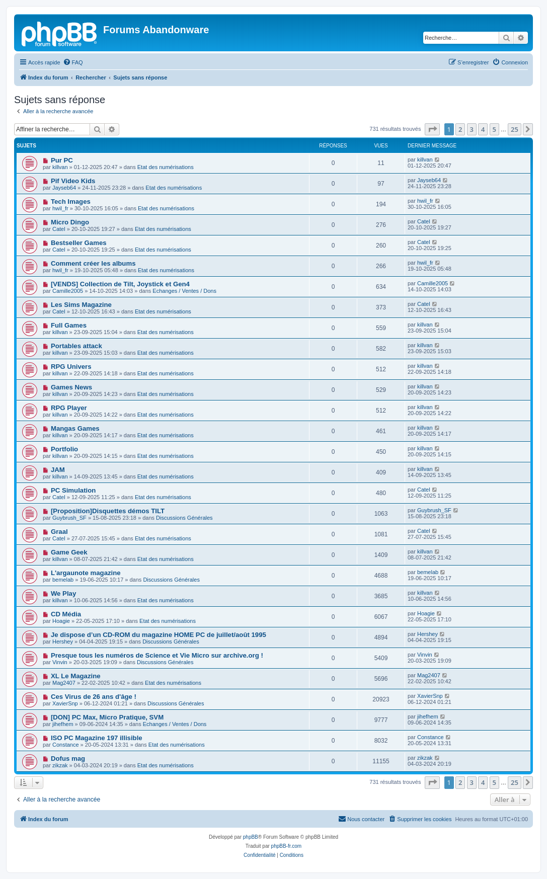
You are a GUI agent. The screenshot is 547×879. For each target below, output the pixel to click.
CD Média (66, 614)
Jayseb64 (64, 188)
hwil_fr (60, 208)
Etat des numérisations (165, 167)
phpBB (250, 837)
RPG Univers (71, 366)
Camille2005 (67, 291)
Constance (65, 745)
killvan (60, 167)
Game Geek (69, 552)
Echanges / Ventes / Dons (184, 291)
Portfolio (64, 449)
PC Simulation (73, 490)
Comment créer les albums (93, 263)
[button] (432, 129)
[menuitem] (73, 62)
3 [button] (472, 129)
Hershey (62, 641)
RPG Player (69, 408)
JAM (58, 469)
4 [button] (483, 129)
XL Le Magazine (76, 676)
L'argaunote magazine (86, 573)
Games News (71, 387)
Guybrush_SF (69, 518)
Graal (59, 531)
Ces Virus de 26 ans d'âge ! (93, 696)
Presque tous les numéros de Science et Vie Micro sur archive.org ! (157, 655)
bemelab (62, 580)
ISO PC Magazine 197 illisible (96, 738)
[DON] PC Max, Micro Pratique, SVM (107, 717)
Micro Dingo (70, 222)
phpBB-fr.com (286, 846)
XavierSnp (65, 703)
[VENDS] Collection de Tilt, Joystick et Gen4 (120, 284)
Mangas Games (75, 428)
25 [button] (514, 129)
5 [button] (494, 129)
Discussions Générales (184, 518)
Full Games (69, 325)
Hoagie (61, 621)
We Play (63, 593)
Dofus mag (68, 758)
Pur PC (62, 160)
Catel (58, 229)
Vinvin (59, 662)
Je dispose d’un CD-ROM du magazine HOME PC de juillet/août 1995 (158, 634)
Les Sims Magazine (81, 304)
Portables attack (76, 346)
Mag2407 (63, 683)
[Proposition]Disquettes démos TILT (108, 511)
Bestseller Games (79, 243)
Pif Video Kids (73, 181)
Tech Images (71, 201)
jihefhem (62, 724)
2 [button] (460, 129)
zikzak (60, 765)
